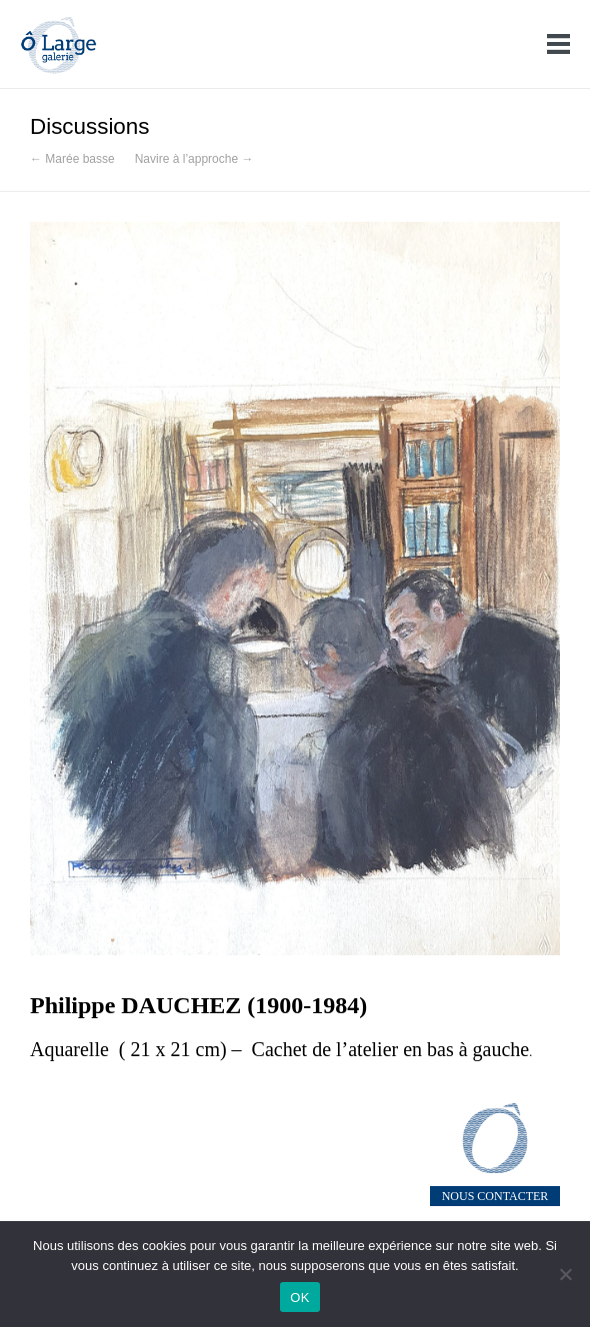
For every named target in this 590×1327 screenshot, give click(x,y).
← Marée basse (72, 159)
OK (299, 1297)
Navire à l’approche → (194, 159)
